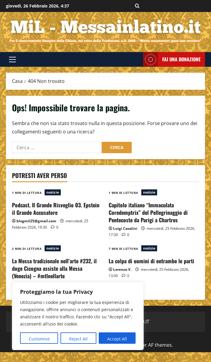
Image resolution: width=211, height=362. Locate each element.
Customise (39, 339)
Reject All (78, 339)
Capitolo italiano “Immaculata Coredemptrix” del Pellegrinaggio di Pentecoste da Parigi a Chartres (148, 212)
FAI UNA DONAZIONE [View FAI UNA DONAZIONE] (172, 59)
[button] (12, 59)
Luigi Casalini (125, 228)
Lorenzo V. (122, 269)
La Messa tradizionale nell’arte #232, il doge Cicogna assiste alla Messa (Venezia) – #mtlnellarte (54, 268)
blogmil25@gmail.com (36, 220)
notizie (52, 192)
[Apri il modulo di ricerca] (137, 6)
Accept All (117, 339)
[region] (78, 316)
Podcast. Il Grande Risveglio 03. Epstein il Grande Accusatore (55, 208)
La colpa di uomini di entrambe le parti (151, 261)
